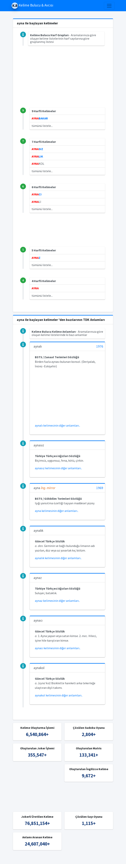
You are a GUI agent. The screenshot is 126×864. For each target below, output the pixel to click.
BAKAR (40, 118)
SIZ (37, 149)
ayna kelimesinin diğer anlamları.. (56, 511)
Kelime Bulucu (44, 859)
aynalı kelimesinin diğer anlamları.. (57, 425)
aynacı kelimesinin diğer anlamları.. (57, 648)
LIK (37, 156)
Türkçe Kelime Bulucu (69, 859)
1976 (99, 346)
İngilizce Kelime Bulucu (101, 859)
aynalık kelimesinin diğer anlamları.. (58, 558)
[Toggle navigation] (109, 6)
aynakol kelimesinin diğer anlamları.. (59, 695)
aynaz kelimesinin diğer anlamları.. (57, 601)
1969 (99, 488)
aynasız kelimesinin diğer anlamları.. (58, 468)
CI (37, 194)
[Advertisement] (63, 81)
